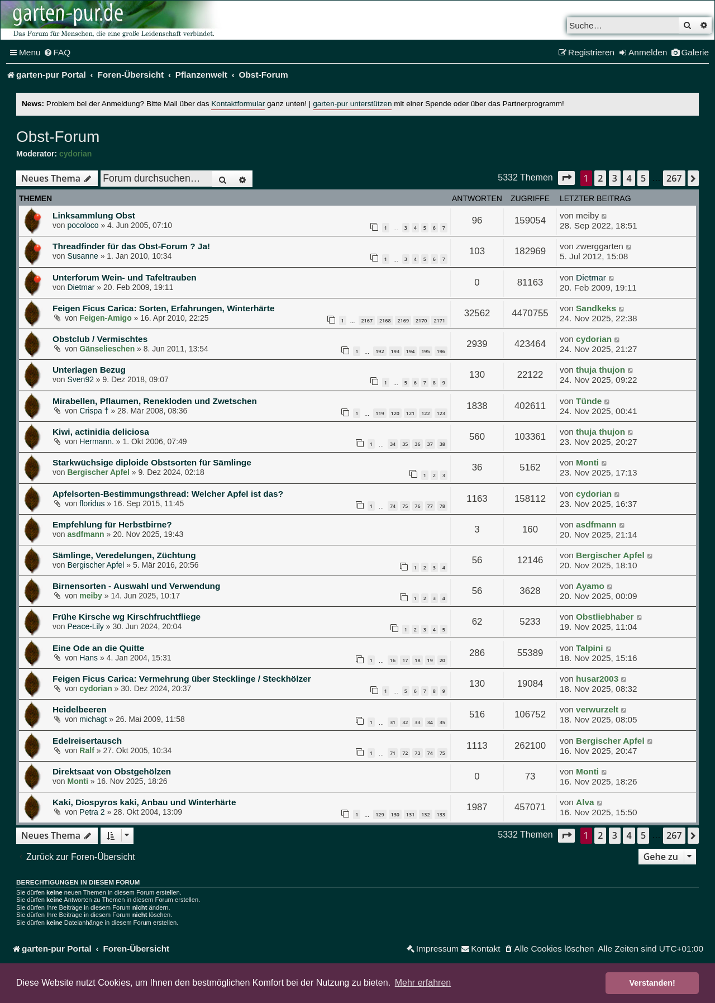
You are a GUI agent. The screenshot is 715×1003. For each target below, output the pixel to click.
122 (425, 413)
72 (405, 753)
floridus (91, 503)
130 (395, 814)
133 (441, 814)
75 (405, 506)
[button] (566, 178)
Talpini (589, 648)
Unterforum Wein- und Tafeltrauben (125, 277)
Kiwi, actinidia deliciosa (101, 431)
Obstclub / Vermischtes (100, 339)
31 (392, 722)
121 (410, 413)
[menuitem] (57, 52)
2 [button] (600, 178)
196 (441, 351)
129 (379, 814)
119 (379, 413)
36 (417, 444)
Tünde (589, 401)
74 (392, 506)
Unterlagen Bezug (89, 369)
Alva (585, 802)
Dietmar (80, 287)
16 (392, 660)
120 (395, 413)
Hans (88, 657)
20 (442, 660)
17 (405, 660)
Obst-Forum (57, 136)
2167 (367, 320)
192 (379, 351)
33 (417, 722)
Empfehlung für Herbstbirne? (112, 524)
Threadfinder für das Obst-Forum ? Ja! (131, 246)
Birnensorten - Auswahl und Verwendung (136, 586)
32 (405, 722)
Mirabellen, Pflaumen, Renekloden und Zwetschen (155, 401)
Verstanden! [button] (652, 982)
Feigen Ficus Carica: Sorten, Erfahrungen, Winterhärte (164, 308)
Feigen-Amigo (105, 317)
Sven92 (80, 379)
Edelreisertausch (87, 740)
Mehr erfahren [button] (423, 982)
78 (442, 506)
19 (430, 660)
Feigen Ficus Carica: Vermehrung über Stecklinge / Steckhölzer (182, 678)
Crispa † (93, 410)
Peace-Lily (85, 626)
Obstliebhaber (604, 616)
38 (442, 444)
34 (392, 444)
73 (417, 753)
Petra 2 (91, 811)
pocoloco (82, 225)
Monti (587, 462)
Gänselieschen (107, 348)
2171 (439, 320)
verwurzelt (597, 709)
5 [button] (643, 178)
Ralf (86, 750)
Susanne (82, 255)
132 (425, 814)
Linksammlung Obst (94, 215)
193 (395, 351)
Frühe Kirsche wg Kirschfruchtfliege (127, 616)
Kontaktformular (238, 103)
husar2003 (597, 678)
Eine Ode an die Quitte (98, 648)
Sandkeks (596, 308)
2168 (385, 320)
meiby (90, 595)
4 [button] (628, 178)
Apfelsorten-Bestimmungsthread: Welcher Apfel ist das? (168, 493)
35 (405, 444)
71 (392, 753)
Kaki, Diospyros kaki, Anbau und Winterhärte (144, 802)
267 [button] (673, 178)
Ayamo (590, 586)
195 (425, 351)
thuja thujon (600, 369)
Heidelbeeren (80, 709)
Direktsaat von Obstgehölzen (112, 771)
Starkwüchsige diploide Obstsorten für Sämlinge (152, 462)
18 (417, 660)
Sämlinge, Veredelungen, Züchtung (124, 555)
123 (441, 413)
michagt (93, 719)
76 (417, 506)
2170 (421, 320)
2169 (403, 320)
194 (410, 351)
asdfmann (85, 534)
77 (430, 506)
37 (430, 444)
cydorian (75, 153)
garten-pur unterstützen (352, 103)
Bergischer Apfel (98, 472)
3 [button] (614, 178)
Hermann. (96, 441)
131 (410, 814)
